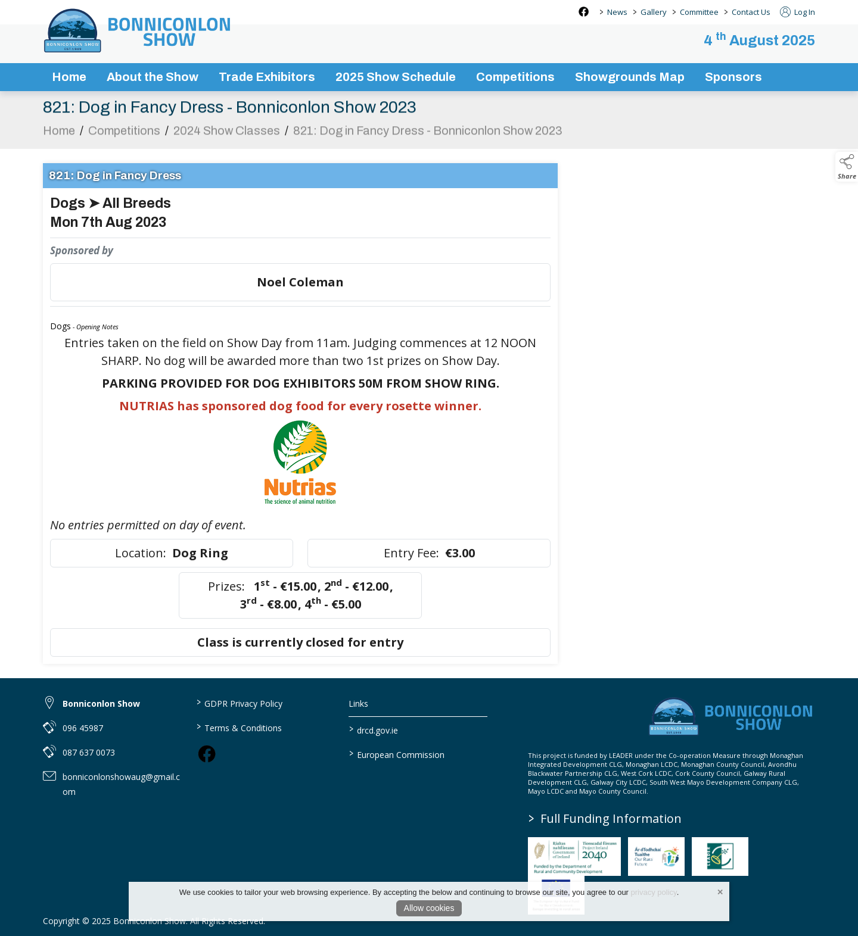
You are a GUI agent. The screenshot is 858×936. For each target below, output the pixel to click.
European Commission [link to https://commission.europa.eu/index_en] (396, 753)
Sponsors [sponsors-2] (733, 76)
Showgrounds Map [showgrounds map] (630, 76)
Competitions (124, 136)
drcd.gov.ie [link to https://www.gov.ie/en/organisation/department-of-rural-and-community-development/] (373, 729)
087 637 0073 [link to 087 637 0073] (89, 752)
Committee (699, 12)
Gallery (654, 12)
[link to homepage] (138, 30)
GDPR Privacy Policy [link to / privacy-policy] (239, 702)
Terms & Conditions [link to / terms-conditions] (238, 727)
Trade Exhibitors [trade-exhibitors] (267, 76)
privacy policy (654, 892)
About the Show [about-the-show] (152, 76)
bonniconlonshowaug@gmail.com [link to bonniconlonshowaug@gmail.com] (121, 784)
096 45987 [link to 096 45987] (83, 728)
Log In (797, 12)
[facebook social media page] (584, 12)
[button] (846, 167)
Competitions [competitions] (515, 76)
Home (69, 76)
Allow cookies (429, 908)
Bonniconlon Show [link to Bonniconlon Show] (101, 703)
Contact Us (751, 12)
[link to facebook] (207, 754)
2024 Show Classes (226, 136)
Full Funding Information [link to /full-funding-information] (605, 818)
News (617, 12)
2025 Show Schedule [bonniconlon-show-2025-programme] (395, 76)
